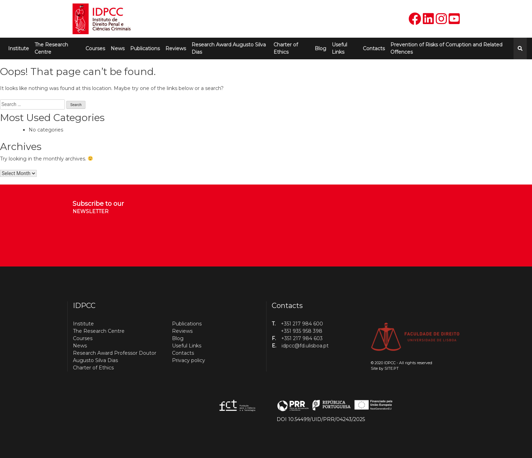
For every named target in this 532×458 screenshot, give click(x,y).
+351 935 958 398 (301, 331)
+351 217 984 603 (302, 338)
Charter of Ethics (286, 48)
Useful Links (339, 48)
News (118, 48)
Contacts (374, 48)
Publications (145, 48)
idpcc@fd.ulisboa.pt (305, 346)
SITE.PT (391, 368)
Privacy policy (188, 360)
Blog (320, 48)
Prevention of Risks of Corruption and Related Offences (446, 48)
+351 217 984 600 (302, 324)
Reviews (175, 48)
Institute (18, 48)
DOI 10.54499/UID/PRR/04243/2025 (321, 419)
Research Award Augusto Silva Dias (229, 48)
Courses (95, 48)
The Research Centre (51, 48)
